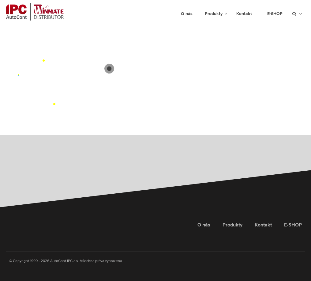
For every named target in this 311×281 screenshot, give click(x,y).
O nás (203, 224)
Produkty (232, 224)
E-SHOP (293, 224)
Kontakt (263, 224)
